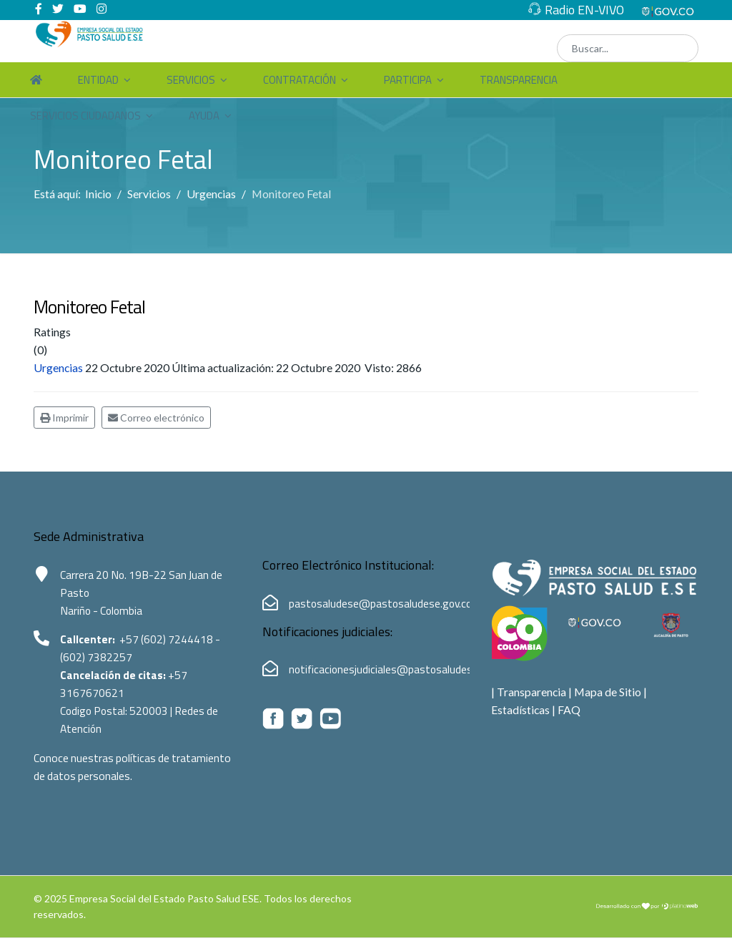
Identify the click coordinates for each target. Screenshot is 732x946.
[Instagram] (102, 9)
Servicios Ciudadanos (85, 116)
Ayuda (204, 116)
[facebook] (38, 9)
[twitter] (58, 9)
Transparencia (519, 80)
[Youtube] (80, 9)
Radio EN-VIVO (584, 9)
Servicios (191, 80)
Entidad (98, 80)
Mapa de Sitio (609, 694)
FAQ (569, 713)
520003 (153, 716)
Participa (408, 80)
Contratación (299, 80)
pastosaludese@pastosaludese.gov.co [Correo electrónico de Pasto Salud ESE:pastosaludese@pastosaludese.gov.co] (382, 605)
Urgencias (59, 369)
